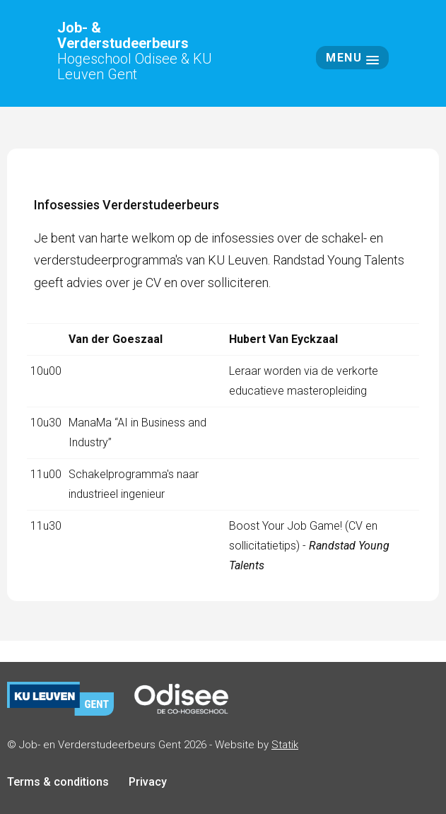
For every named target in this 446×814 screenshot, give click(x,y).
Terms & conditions (58, 782)
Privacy (148, 782)
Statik (284, 744)
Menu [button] (352, 57)
